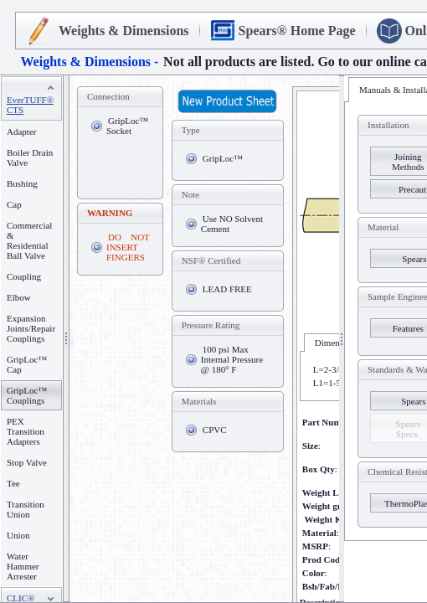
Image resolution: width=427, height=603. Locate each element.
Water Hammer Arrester (23, 566)
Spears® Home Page (297, 30)
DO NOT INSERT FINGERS (128, 247)
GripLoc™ (223, 158)
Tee (13, 483)
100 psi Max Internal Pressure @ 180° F (232, 359)
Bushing (22, 183)
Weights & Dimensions (124, 30)
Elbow (19, 297)
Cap (14, 204)
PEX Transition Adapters (25, 431)
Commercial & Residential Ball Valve (29, 240)
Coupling (24, 276)
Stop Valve (27, 462)
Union (18, 535)
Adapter (21, 131)
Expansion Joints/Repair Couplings (31, 328)
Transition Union (25, 509)
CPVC (215, 430)
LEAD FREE (227, 289)
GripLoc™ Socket (127, 126)
